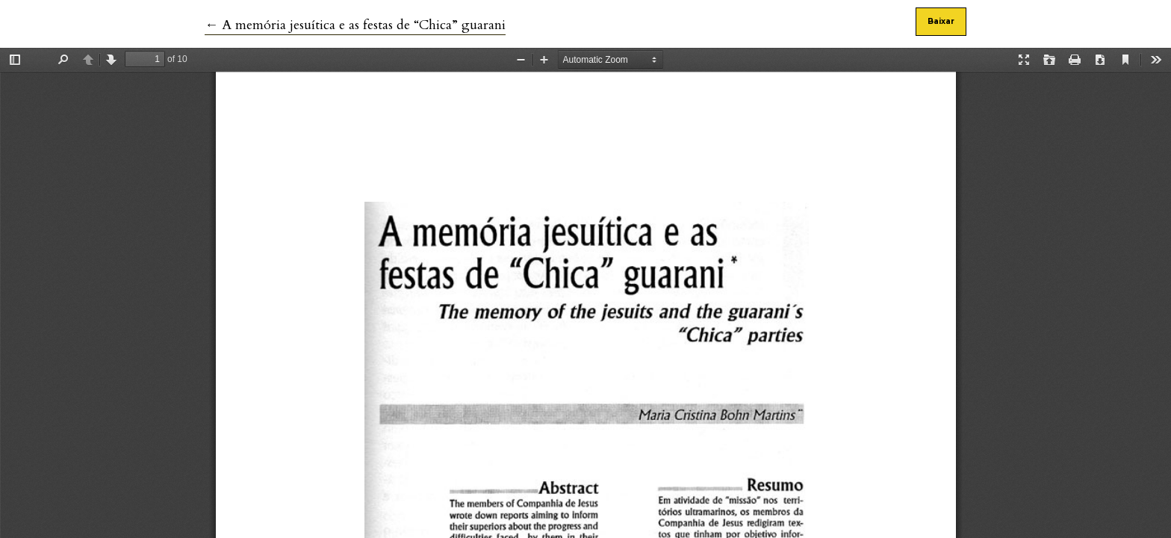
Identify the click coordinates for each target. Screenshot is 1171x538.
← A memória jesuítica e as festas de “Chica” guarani (355, 25)
